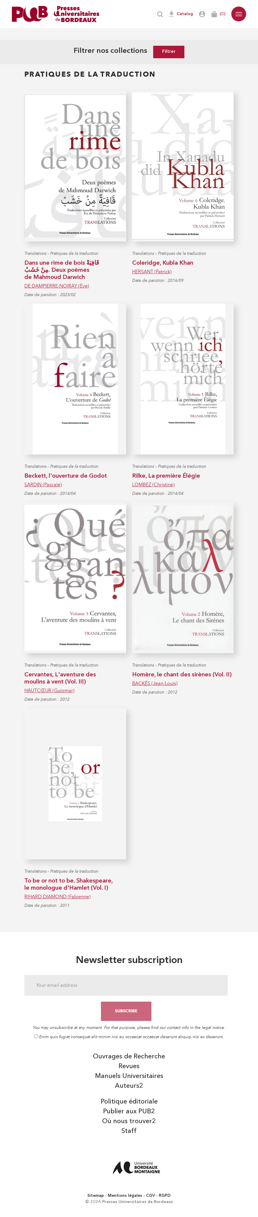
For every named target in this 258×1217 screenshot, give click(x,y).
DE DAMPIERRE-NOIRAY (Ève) (56, 286)
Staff (129, 1131)
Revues (129, 1066)
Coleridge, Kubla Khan (162, 263)
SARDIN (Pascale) (43, 484)
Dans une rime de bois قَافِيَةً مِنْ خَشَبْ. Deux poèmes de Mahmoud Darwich (61, 270)
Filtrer (168, 52)
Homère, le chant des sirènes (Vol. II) (182, 675)
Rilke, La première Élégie (166, 476)
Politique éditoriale (129, 1101)
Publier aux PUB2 (129, 1111)
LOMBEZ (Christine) (153, 484)
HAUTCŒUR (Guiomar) (49, 690)
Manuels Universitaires (129, 1076)
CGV (150, 1196)
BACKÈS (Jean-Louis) (155, 683)
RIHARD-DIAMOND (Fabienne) (57, 896)
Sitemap (95, 1196)
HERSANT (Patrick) (152, 271)
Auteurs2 (129, 1086)
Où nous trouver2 (129, 1121)
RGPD (165, 1196)
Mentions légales (125, 1196)
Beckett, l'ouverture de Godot (65, 476)
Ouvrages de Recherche (129, 1056)
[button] (238, 14)
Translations (35, 253)
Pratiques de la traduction (74, 253)
